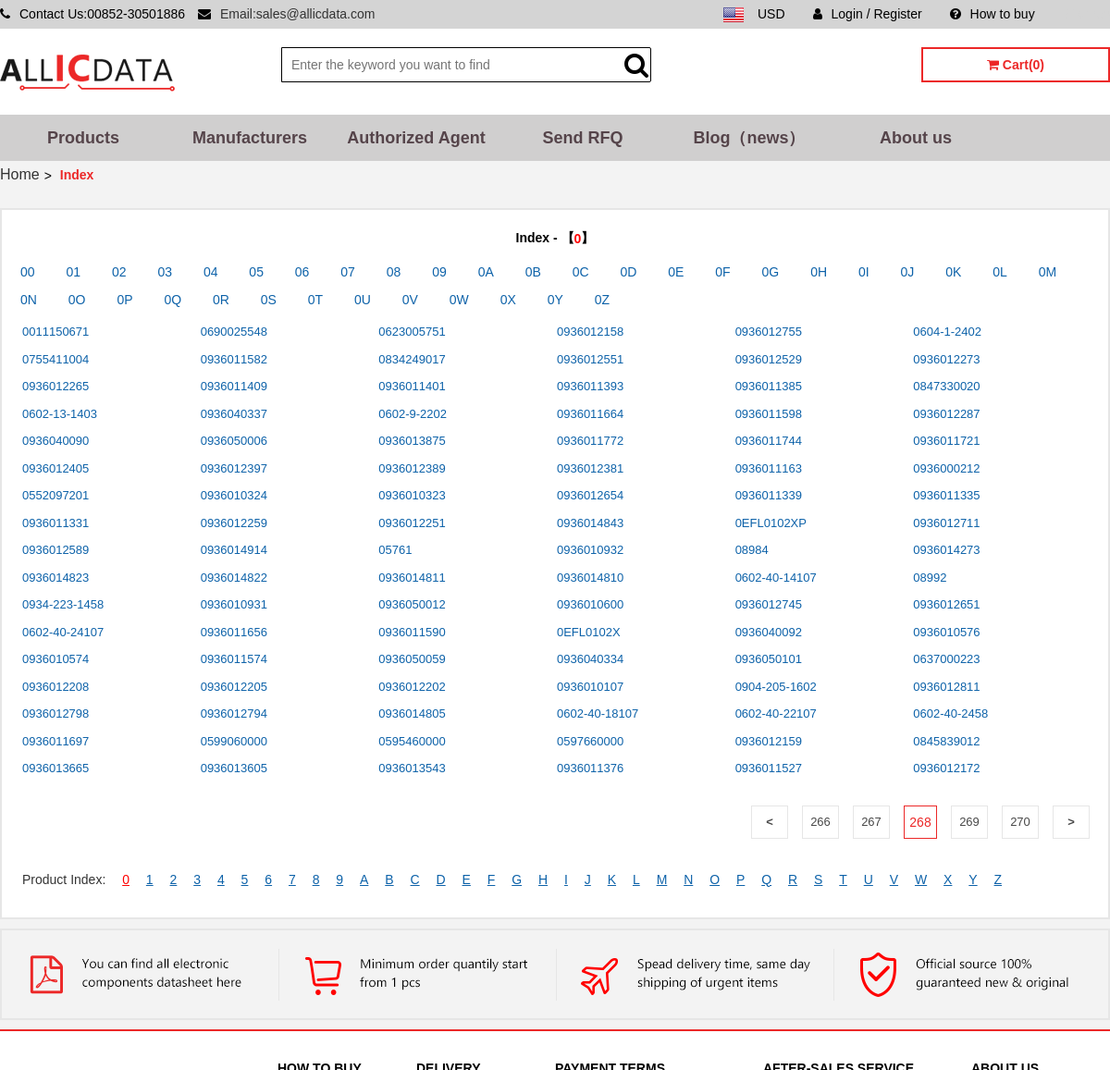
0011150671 (55, 331)
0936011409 (234, 386)
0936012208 (55, 687)
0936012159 (768, 741)
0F (722, 271)
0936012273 (946, 359)
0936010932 (590, 550)
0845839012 (946, 741)
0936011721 (946, 441)
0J (908, 271)
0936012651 (946, 604)
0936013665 (55, 768)
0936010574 (55, 659)
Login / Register (867, 13)
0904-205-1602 (776, 687)
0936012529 (768, 359)
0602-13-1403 (59, 414)
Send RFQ (582, 138)
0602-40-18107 (597, 713)
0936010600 (590, 604)
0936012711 (946, 523)
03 (164, 271)
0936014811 (411, 577)
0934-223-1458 (63, 604)
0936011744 (768, 441)
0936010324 (234, 495)
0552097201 (55, 495)
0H (818, 271)
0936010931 (234, 604)
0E (676, 271)
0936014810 (590, 577)
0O (77, 299)
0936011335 (946, 495)
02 (119, 271)
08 (394, 271)
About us (916, 138)
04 (211, 271)
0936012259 (234, 523)
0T (315, 299)
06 (302, 271)
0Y (555, 299)
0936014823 (55, 577)
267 (871, 822)
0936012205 (234, 687)
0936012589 (55, 550)
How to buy (992, 13)
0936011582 (234, 359)
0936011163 (768, 468)
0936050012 (411, 604)
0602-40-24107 (63, 632)
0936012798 (55, 713)
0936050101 (768, 659)
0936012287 (946, 414)
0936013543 (411, 768)
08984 (752, 550)
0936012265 (55, 386)
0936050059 (411, 659)
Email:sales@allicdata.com (298, 13)
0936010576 (946, 632)
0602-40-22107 (776, 713)
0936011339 (768, 495)
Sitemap (1086, 13)
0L (1000, 271)
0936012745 (768, 604)
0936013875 (411, 441)
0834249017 (411, 359)
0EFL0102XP (771, 523)
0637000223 (946, 659)
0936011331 (55, 523)
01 (73, 271)
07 (347, 271)
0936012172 (946, 768)
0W (459, 299)
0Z (602, 299)
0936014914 (234, 550)
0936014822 (234, 577)
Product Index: (63, 879)
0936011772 (590, 441)
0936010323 (411, 495)
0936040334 (590, 659)
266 (820, 822)
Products (83, 138)
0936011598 (768, 414)
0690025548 (234, 331)
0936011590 (411, 632)
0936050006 (234, 441)
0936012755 (768, 331)
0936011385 (768, 386)
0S (269, 299)
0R (221, 299)
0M (1047, 271)
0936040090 (55, 441)
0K (953, 271)
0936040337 (234, 414)
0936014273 (946, 550)
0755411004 (55, 359)
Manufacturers (249, 138)
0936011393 (590, 386)
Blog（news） (749, 138)
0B (533, 271)
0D (629, 271)
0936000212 (946, 468)
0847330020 (946, 386)
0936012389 (411, 468)
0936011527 (768, 768)
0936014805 (411, 713)
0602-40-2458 (950, 713)
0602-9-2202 (412, 414)
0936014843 (590, 523)
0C (581, 271)
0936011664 (590, 414)
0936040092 (768, 632)
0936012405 (55, 468)
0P (124, 299)
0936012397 (234, 468)
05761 (395, 550)
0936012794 (234, 713)
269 (969, 822)
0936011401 (411, 386)
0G (771, 271)
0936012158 (590, 331)
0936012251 (411, 523)
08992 (929, 577)
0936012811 (946, 687)
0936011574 (234, 659)
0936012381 (590, 468)
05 (256, 271)
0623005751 (411, 331)
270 (1020, 822)
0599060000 (234, 741)
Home (20, 174)
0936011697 (55, 741)
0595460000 (411, 741)
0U (362, 299)
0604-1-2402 (947, 331)
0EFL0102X (589, 632)
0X (508, 299)
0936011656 (234, 632)
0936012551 (590, 359)
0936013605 (234, 768)
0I (864, 271)
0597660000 (590, 741)
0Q (172, 299)
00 (27, 271)
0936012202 (411, 687)
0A (486, 271)
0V (410, 299)
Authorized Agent (416, 138)
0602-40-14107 (776, 577)
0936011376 (590, 768)
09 (439, 271)
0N (28, 299)
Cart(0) (1015, 64)
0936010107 (590, 687)
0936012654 (590, 495)
